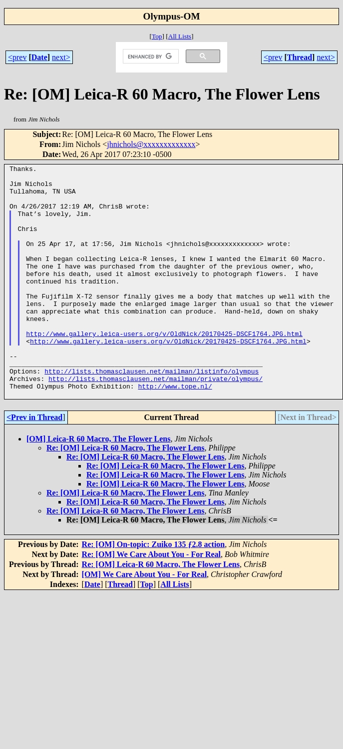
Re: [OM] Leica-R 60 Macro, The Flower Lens (125, 494)
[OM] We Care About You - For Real (144, 620)
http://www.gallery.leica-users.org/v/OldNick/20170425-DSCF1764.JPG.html (164, 368)
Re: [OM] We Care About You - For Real (151, 600)
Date (39, 57)
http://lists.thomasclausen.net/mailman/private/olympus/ (155, 422)
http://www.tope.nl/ (175, 431)
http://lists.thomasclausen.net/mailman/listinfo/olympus (151, 413)
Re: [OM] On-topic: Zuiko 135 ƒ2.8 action (153, 590)
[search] (150, 56)
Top (157, 36)
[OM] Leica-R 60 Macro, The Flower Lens (98, 485)
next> (61, 57)
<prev (17, 57)
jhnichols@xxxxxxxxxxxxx (151, 144)
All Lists (179, 36)
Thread (299, 57)
